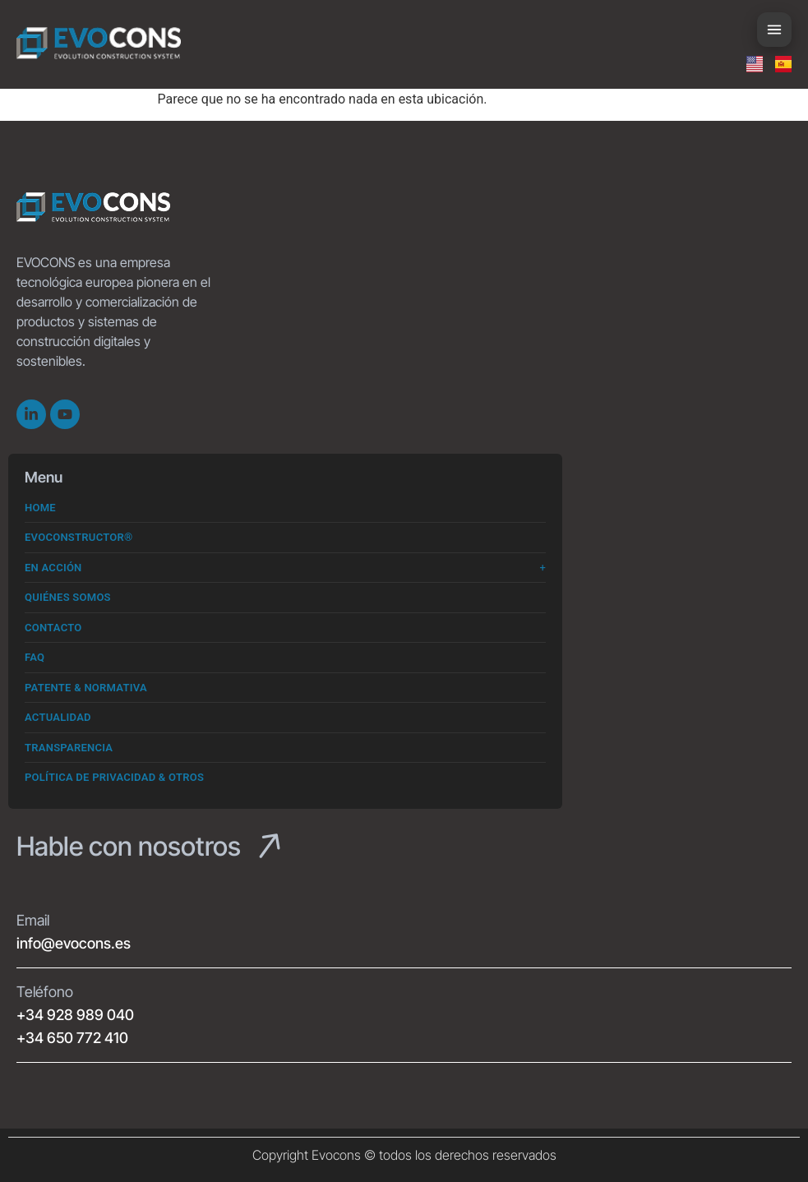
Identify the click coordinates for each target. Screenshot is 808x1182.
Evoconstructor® (79, 537)
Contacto (53, 627)
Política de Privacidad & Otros (114, 777)
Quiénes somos (68, 597)
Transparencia (69, 747)
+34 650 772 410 (72, 1037)
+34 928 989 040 (75, 1014)
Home (40, 507)
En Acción (53, 567)
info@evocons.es (73, 943)
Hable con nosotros (128, 846)
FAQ (34, 657)
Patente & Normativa (86, 687)
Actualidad (58, 717)
